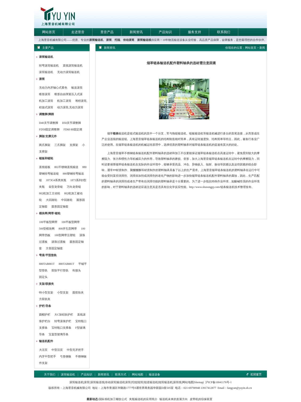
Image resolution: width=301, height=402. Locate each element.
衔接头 (76, 270)
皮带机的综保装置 (201, 399)
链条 (116, 133)
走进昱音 (77, 32)
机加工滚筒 (46, 100)
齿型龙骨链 (56, 186)
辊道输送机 (151, 382)
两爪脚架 (44, 145)
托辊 (117, 40)
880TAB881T (47, 263)
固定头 (43, 277)
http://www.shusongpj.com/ (204, 187)
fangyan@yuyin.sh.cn (239, 388)
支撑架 (74, 145)
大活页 (43, 349)
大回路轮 (51, 200)
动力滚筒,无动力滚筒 (70, 107)
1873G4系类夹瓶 (56, 180)
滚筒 (109, 40)
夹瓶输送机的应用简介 (143, 399)
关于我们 (49, 374)
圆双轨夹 (78, 292)
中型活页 (57, 349)
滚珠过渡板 (58, 241)
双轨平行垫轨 (59, 270)
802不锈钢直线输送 (66, 167)
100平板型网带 (48, 222)
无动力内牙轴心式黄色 (53, 87)
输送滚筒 (77, 87)
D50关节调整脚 (71, 123)
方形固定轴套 (54, 248)
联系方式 (120, 374)
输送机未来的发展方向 (173, 399)
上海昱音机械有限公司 (77, 388)
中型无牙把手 (75, 349)
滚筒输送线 (144, 40)
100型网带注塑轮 (64, 235)
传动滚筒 (128, 40)
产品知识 (165, 32)
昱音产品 (107, 32)
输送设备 (154, 374)
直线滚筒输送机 (73, 65)
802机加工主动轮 (49, 193)
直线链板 (44, 167)
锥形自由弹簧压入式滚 (68, 94)
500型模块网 (47, 228)
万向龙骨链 (74, 186)
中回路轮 (66, 200)
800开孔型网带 (68, 228)
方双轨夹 (44, 299)
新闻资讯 (136, 32)
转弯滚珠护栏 (62, 321)
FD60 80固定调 (72, 129)
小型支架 (62, 292)
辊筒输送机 (165, 382)
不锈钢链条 (131, 153)
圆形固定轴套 (59, 206)
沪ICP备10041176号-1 (218, 382)
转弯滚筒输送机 (49, 65)
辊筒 (140, 382)
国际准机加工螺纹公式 (113, 399)
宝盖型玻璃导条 (58, 334)
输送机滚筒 (124, 382)
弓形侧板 (65, 356)
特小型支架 (46, 292)
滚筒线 (177, 382)
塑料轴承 (183, 144)
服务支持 (194, 32)
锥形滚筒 (44, 94)
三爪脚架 (60, 145)
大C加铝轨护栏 (63, 314)
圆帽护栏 (44, 314)
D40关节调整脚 (48, 123)
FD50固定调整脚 (49, 129)
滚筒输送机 (96, 40)
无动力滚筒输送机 (68, 72)
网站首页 (48, 32)
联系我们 (223, 32)
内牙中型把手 (47, 356)
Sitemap (198, 382)
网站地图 (137, 374)
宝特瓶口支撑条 (61, 327)
